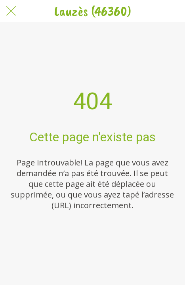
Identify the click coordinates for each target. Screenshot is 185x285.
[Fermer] (11, 11)
